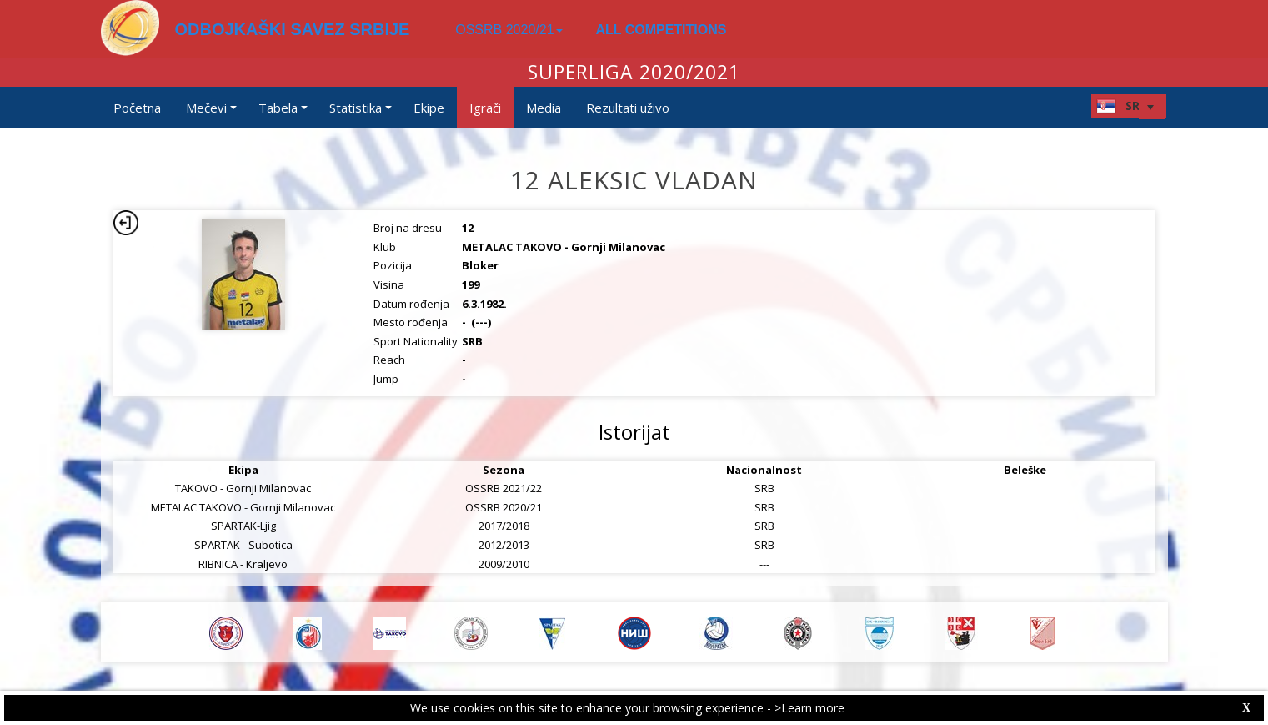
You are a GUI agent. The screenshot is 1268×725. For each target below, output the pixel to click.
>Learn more (809, 708)
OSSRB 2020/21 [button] (508, 30)
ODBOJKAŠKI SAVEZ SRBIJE (292, 29)
